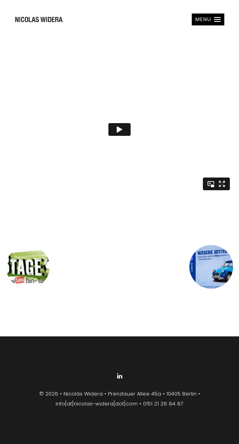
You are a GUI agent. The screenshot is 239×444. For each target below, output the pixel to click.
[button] (208, 19)
